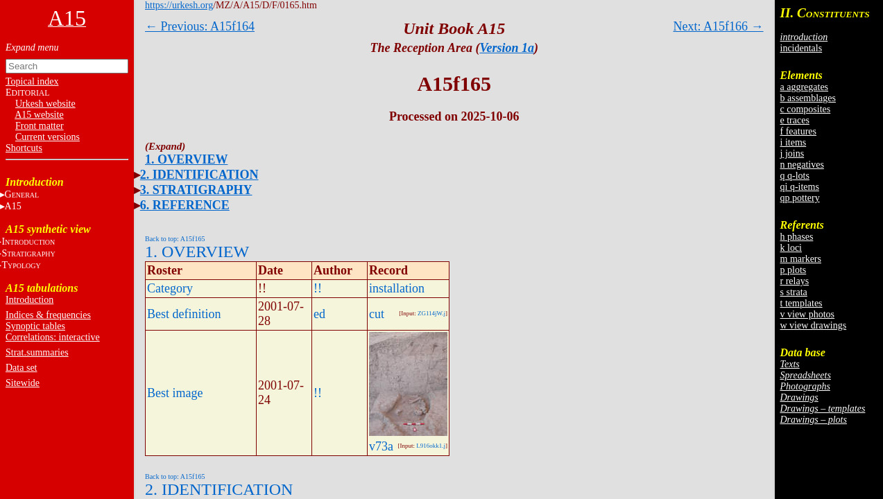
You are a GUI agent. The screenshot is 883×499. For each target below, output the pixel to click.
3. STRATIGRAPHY (196, 190)
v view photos (807, 314)
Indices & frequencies (48, 315)
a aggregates (804, 87)
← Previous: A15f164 (200, 26)
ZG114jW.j (431, 313)
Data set (21, 367)
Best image (175, 393)
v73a (381, 446)
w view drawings (813, 325)
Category (170, 288)
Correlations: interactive (53, 337)
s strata (793, 292)
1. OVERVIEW (186, 159)
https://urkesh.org (179, 5)
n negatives (802, 164)
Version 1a (506, 48)
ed (319, 314)
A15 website (39, 115)
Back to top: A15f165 (175, 239)
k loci (791, 248)
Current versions (47, 137)
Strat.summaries (37, 352)
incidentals (801, 48)
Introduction (29, 300)
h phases (797, 236)
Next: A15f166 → (719, 26)
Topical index (32, 81)
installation (397, 288)
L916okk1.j (430, 445)
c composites (805, 109)
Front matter (39, 126)
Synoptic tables (35, 326)
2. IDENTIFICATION (199, 175)
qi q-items (799, 187)
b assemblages (808, 98)
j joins (792, 153)
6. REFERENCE (185, 205)
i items (793, 142)
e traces (794, 120)
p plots (793, 270)
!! (318, 288)
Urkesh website (45, 103)
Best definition (184, 314)
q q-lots (794, 175)
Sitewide (23, 383)
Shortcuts (24, 148)
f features (798, 131)
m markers (800, 259)
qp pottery (800, 198)
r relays (794, 281)
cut (376, 314)
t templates (801, 303)
